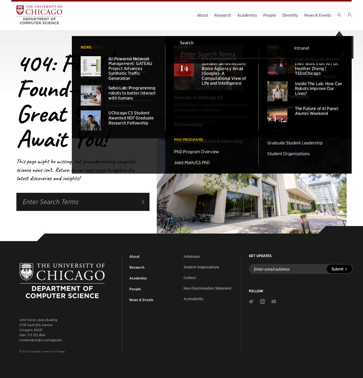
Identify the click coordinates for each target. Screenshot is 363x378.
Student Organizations (201, 267)
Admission (192, 256)
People (269, 15)
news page (95, 170)
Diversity (290, 15)
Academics (247, 15)
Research (222, 15)
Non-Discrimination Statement (207, 288)
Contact (190, 277)
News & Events (317, 15)
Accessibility (193, 298)
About (202, 15)
